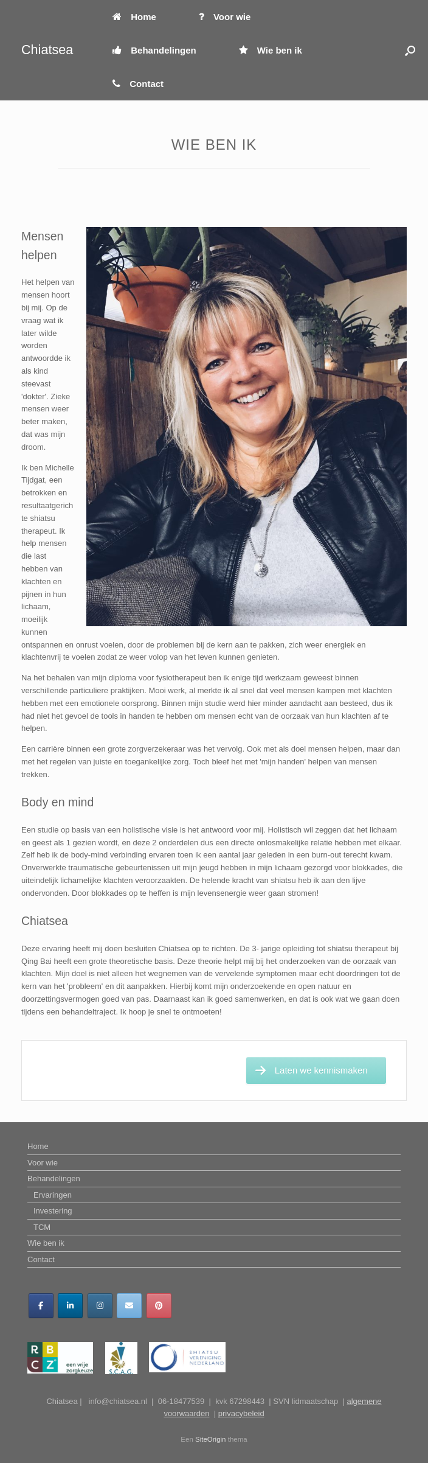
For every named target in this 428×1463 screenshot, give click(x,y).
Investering (52, 1210)
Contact (138, 84)
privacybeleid (241, 1413)
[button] (410, 50)
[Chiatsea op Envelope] (129, 1305)
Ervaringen (52, 1194)
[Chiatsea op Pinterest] (159, 1305)
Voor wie (224, 17)
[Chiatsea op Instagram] (100, 1305)
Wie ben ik (270, 50)
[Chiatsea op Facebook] (41, 1305)
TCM (41, 1227)
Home (134, 17)
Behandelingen (154, 50)
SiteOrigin (210, 1439)
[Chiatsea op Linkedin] (70, 1305)
